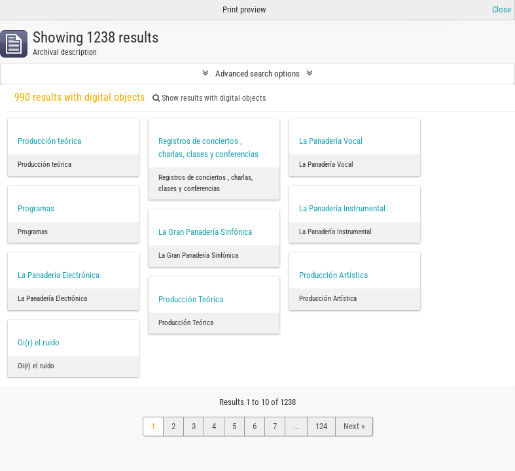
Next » (354, 426)
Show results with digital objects (209, 98)
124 (321, 426)
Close (501, 9)
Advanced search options (257, 73)
